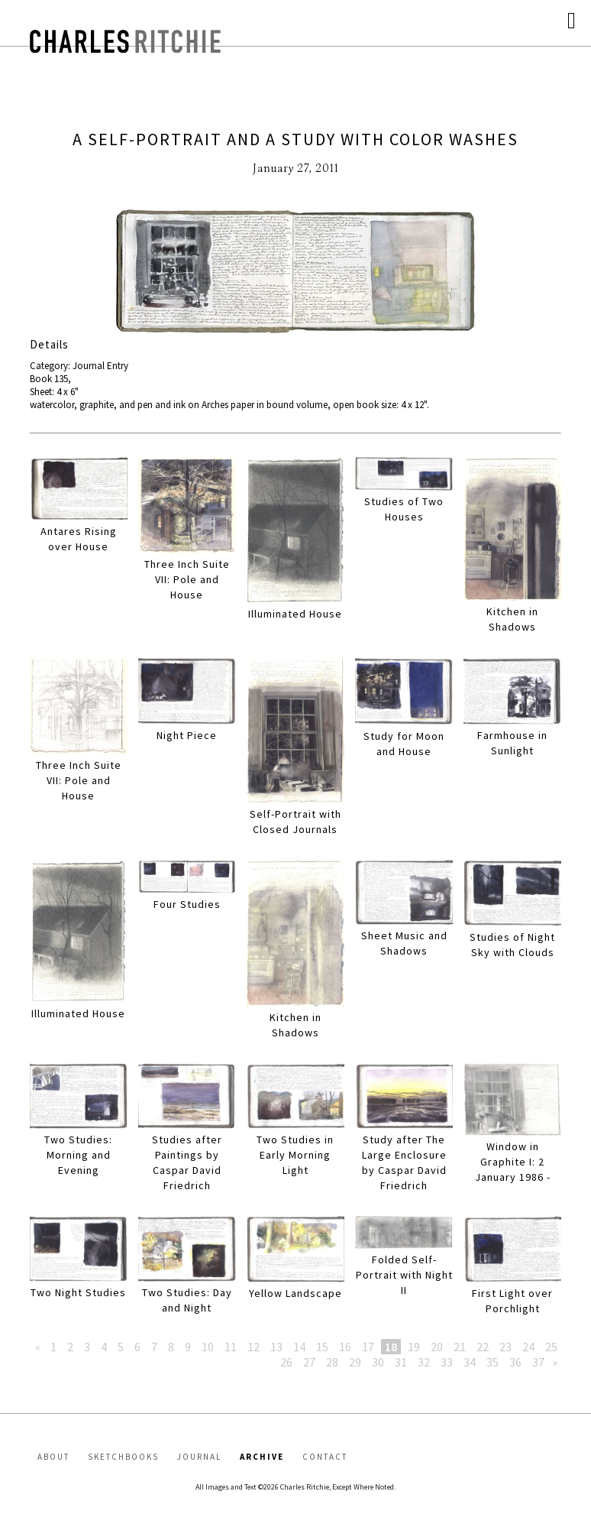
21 (460, 1346)
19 (414, 1346)
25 (551, 1346)
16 (345, 1346)
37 (538, 1362)
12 (253, 1346)
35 (492, 1362)
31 (401, 1362)
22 (482, 1346)
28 (332, 1362)
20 (437, 1346)
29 (355, 1362)
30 (378, 1362)
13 (276, 1346)
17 (368, 1346)
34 (469, 1362)
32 (424, 1362)
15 (322, 1346)
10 (208, 1346)
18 (391, 1346)
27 (309, 1362)
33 (447, 1362)
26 (286, 1362)
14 (299, 1346)
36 (515, 1362)
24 (528, 1346)
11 (230, 1346)
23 (505, 1346)
